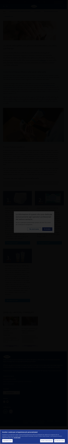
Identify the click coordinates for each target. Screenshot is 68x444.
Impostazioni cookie (7, 440)
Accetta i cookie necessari (46, 440)
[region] (34, 437)
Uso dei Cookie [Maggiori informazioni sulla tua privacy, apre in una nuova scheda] (17, 437)
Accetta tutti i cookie (59, 440)
